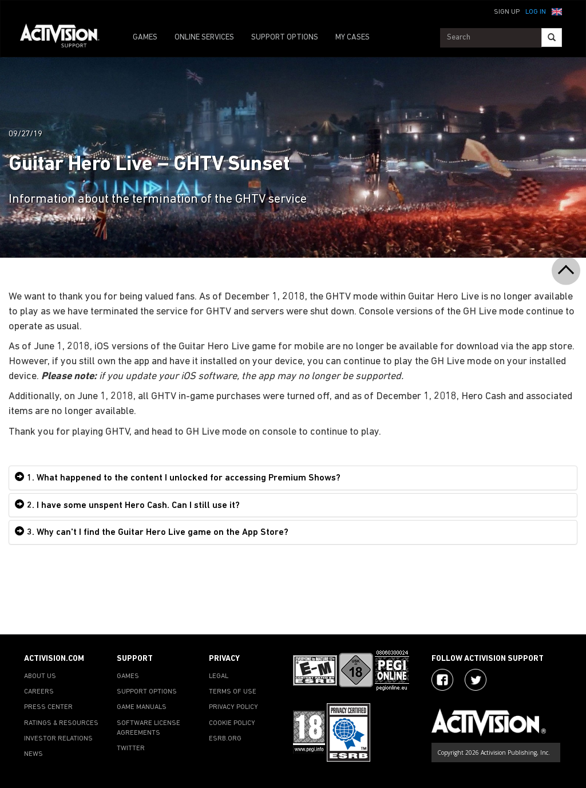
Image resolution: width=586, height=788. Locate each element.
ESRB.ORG (225, 738)
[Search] (551, 37)
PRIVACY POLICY (233, 707)
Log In (535, 12)
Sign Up (507, 12)
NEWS (33, 754)
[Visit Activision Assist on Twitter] (475, 680)
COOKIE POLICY (232, 723)
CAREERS (39, 691)
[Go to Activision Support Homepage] (65, 37)
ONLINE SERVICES (204, 37)
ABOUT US (40, 676)
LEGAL (218, 676)
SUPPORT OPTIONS (284, 37)
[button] (557, 10)
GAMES (145, 37)
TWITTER (131, 748)
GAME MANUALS (142, 707)
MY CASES (352, 37)
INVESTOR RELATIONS (58, 738)
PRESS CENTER (48, 707)
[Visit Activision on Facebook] (442, 680)
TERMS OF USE (232, 691)
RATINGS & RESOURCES (61, 723)
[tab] (293, 478)
